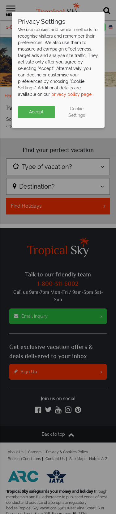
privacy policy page (71, 94)
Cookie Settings (76, 112)
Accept (36, 111)
